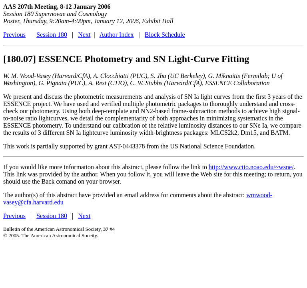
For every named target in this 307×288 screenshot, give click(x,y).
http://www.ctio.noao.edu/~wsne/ (251, 167)
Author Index (117, 34)
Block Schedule (165, 34)
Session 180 (51, 34)
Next (84, 34)
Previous (14, 34)
